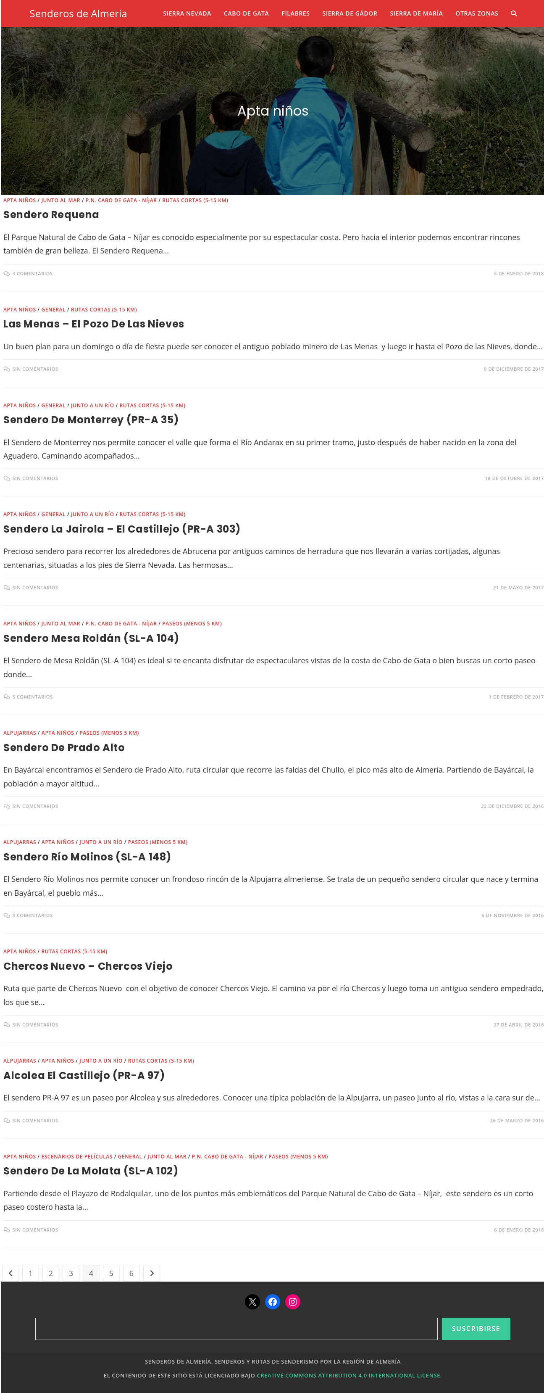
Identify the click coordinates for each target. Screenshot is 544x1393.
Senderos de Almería (78, 13)
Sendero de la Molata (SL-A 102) (91, 1171)
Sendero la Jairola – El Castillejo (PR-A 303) (122, 529)
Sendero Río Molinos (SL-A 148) (87, 857)
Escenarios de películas (77, 1156)
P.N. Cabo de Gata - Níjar (121, 200)
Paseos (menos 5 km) (192, 623)
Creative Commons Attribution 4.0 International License (348, 1375)
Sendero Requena (51, 215)
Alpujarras (19, 732)
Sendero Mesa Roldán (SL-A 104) (91, 638)
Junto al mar (60, 200)
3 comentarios (33, 273)
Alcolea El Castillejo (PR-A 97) (84, 1075)
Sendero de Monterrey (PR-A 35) (91, 420)
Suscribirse (476, 1328)
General (53, 309)
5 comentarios (33, 697)
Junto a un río (92, 405)
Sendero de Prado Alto (64, 748)
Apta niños (19, 200)
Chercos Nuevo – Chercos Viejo (88, 966)
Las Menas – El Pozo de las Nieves (93, 324)
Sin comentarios (35, 369)
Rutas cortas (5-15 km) (195, 200)
